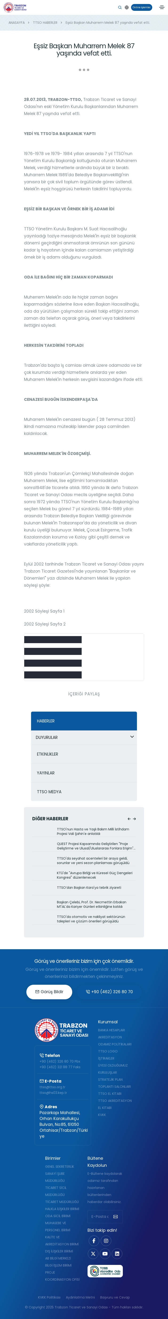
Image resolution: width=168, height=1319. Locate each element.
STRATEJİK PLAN (110, 1079)
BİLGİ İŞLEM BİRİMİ (58, 1265)
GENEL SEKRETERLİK (59, 1166)
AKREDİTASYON (110, 1037)
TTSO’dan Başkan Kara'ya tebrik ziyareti (89, 887)
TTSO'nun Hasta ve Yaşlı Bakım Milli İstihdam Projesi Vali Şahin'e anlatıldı (93, 831)
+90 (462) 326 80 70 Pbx (60, 1061)
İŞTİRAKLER (106, 1058)
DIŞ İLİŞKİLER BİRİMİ (59, 1251)
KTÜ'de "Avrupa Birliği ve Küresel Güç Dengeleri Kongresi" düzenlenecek (94, 875)
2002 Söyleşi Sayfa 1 (44, 611)
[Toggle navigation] (161, 7)
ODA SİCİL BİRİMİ (57, 1216)
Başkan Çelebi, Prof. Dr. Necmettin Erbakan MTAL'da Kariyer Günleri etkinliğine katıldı (91, 904)
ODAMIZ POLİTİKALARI (115, 1044)
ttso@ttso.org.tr (52, 1087)
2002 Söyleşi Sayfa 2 (45, 624)
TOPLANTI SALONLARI (114, 1086)
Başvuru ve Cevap (115, 1297)
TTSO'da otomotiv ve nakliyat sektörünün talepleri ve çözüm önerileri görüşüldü (91, 919)
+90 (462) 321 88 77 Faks (60, 1067)
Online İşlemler (141, 7)
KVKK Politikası (49, 1297)
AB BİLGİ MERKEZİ (58, 1258)
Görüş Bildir (49, 992)
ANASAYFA (16, 22)
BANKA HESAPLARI (111, 1030)
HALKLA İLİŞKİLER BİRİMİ (62, 1209)
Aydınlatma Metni (80, 1297)
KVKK (102, 1114)
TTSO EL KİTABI (109, 1093)
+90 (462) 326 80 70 (109, 992)
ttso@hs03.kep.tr (53, 1092)
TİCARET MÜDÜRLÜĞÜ (62, 1201)
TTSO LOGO (108, 1051)
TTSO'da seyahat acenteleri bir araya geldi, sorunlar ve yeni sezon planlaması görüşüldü (93, 860)
